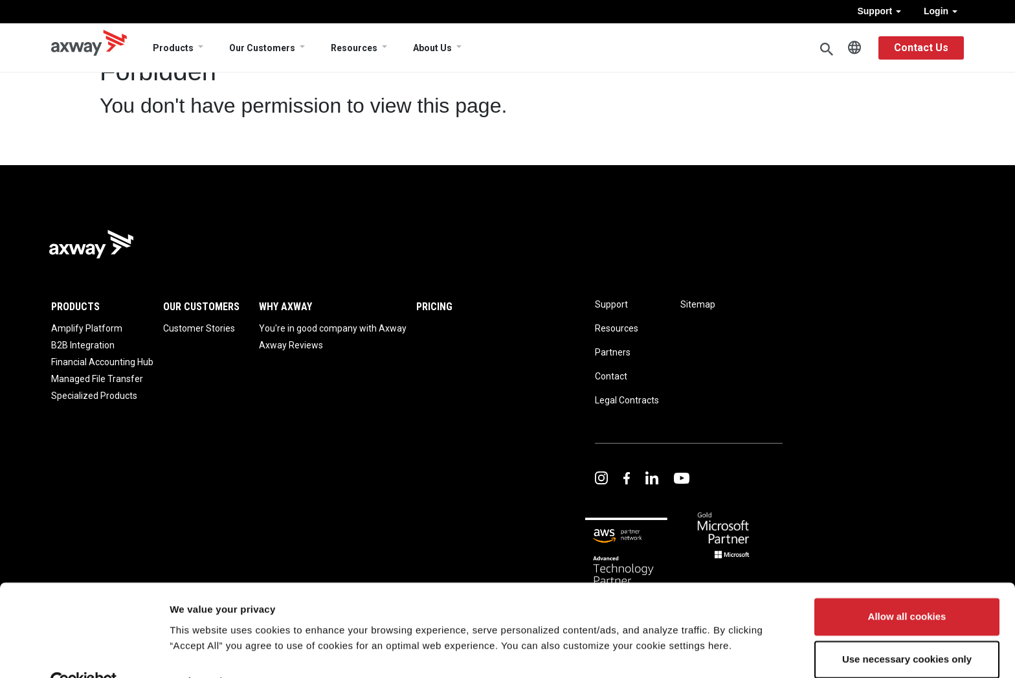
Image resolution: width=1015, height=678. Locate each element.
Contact (611, 376)
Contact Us (921, 47)
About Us (432, 48)
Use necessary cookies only (907, 630)
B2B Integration (83, 345)
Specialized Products (94, 395)
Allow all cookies (907, 588)
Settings (189, 652)
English (854, 48)
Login (940, 11)
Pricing (434, 306)
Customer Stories (199, 328)
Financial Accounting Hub (102, 362)
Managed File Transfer (97, 379)
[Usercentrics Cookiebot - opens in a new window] (83, 652)
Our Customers (262, 48)
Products (173, 48)
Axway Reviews (291, 345)
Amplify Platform (86, 328)
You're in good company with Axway (333, 328)
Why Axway (285, 306)
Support (879, 11)
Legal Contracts (627, 400)
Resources (354, 48)
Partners (612, 352)
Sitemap (697, 304)
